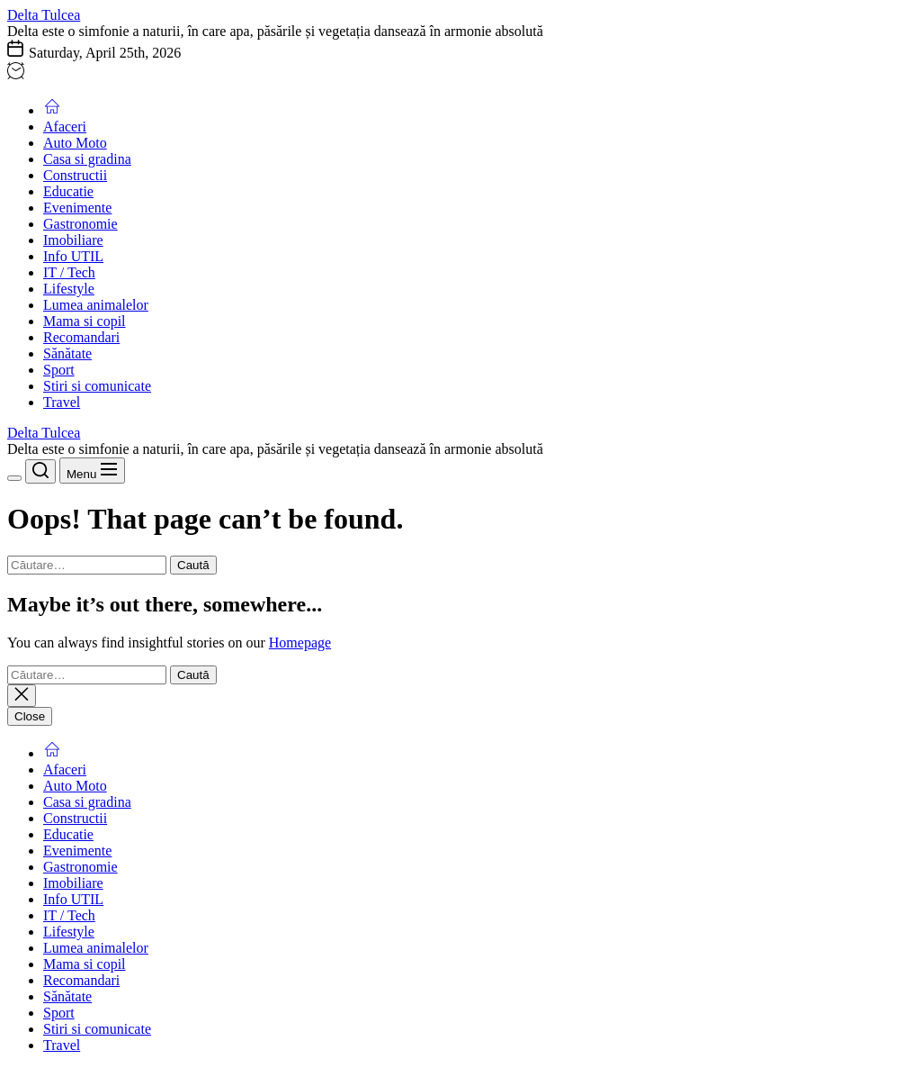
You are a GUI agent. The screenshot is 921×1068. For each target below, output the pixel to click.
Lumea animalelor (95, 304)
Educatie (68, 191)
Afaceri (64, 126)
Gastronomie (80, 223)
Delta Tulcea (43, 15)
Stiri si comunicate (97, 386)
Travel (61, 402)
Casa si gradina (87, 159)
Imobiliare (73, 240)
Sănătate (67, 353)
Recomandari (81, 337)
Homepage (300, 642)
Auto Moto (75, 142)
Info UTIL (73, 256)
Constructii (75, 175)
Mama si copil (84, 321)
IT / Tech (69, 272)
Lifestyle (68, 288)
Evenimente (77, 207)
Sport (59, 369)
